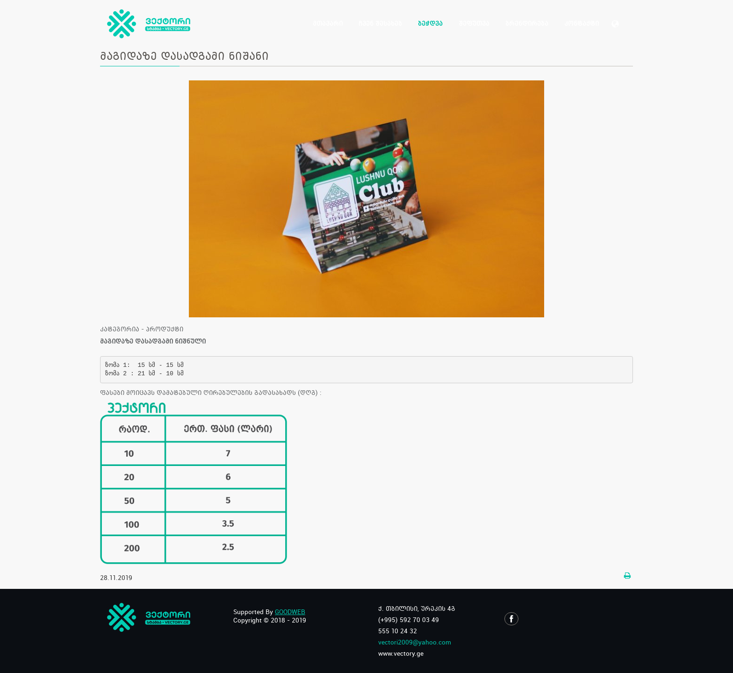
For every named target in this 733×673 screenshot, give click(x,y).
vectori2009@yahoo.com (414, 642)
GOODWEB (290, 612)
